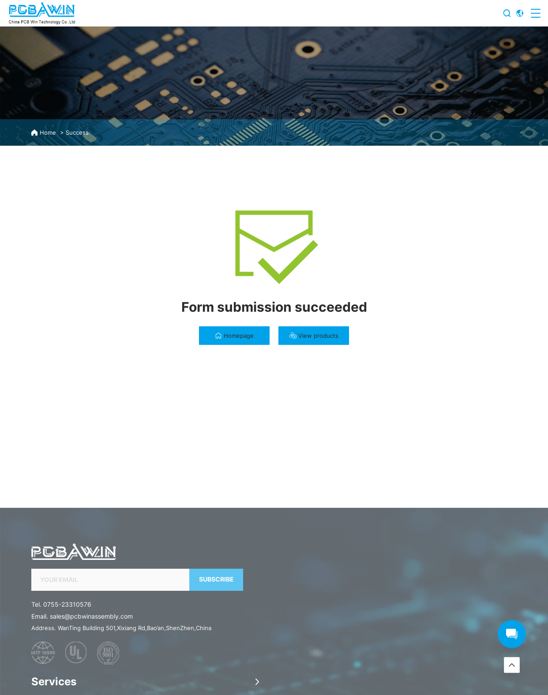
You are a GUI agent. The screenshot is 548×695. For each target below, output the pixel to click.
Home (48, 132)
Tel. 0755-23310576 (61, 670)
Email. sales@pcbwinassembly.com (82, 682)
